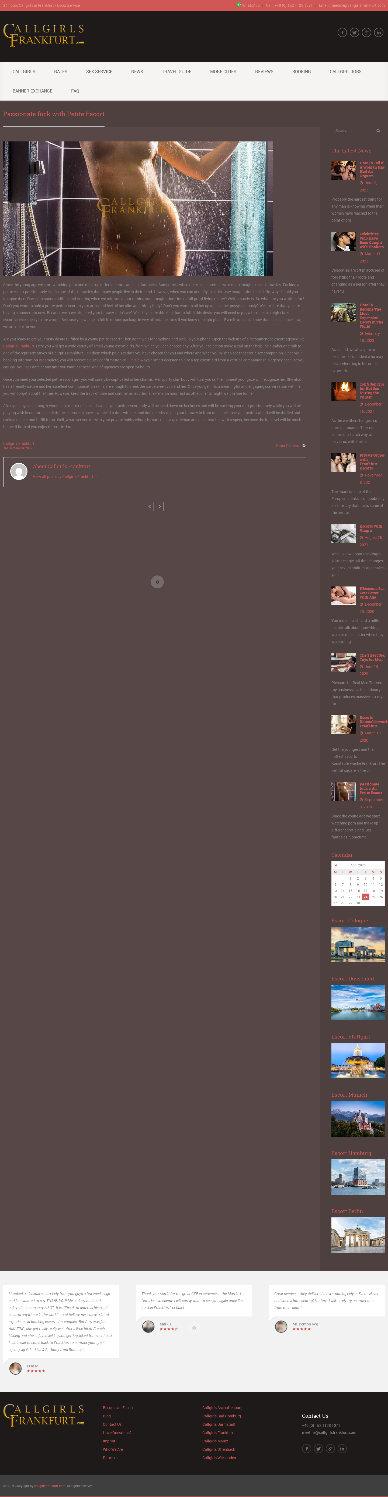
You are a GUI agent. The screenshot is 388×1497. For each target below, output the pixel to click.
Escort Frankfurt (287, 445)
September (17, 448)
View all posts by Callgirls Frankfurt (65, 476)
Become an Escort (118, 1405)
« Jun (335, 863)
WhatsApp (248, 5)
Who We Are (113, 1447)
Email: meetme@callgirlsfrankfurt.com (352, 5)
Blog (107, 1413)
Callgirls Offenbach (218, 1447)
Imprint (109, 1438)
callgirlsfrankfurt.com (49, 1483)
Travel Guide (176, 71)
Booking (301, 71)
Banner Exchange (32, 91)
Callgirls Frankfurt (18, 346)
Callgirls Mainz (215, 1438)
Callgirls (24, 71)
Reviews (264, 71)
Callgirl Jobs (346, 71)
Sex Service (99, 71)
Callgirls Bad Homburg (221, 1413)
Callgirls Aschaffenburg (222, 1405)
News (137, 71)
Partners (110, 1455)
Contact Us (112, 1422)
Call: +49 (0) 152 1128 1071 (289, 5)
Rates (60, 71)
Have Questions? (117, 1430)
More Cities (223, 71)
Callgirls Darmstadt (218, 1422)
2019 (29, 448)
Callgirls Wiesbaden (219, 1455)
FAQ (75, 91)
